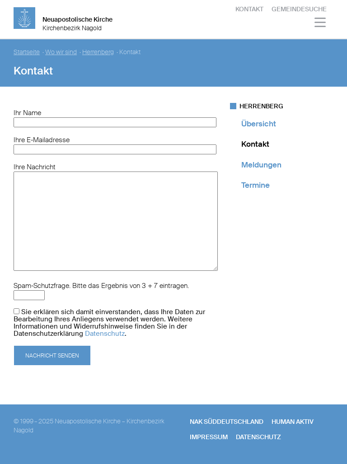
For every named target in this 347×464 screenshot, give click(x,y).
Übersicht (258, 124)
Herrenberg (98, 52)
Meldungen (261, 165)
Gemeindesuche (299, 9)
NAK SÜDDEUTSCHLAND (226, 422)
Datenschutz (105, 333)
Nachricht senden (52, 355)
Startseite (27, 52)
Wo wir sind (61, 52)
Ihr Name (27, 112)
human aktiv (293, 422)
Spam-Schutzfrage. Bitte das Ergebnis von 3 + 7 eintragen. (101, 285)
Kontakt (249, 9)
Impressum (209, 437)
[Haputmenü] (320, 24)
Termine (255, 185)
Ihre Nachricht (35, 167)
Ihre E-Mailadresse (42, 139)
